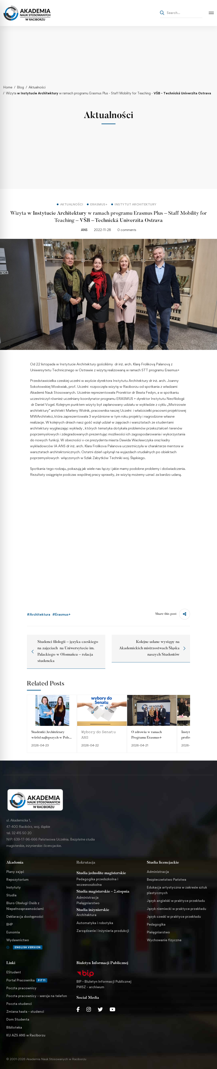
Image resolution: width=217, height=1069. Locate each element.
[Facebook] (78, 1009)
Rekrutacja (86, 863)
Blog (20, 87)
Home (7, 87)
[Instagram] (89, 1009)
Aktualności (37, 87)
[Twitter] (100, 1009)
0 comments (126, 230)
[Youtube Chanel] (112, 1009)
